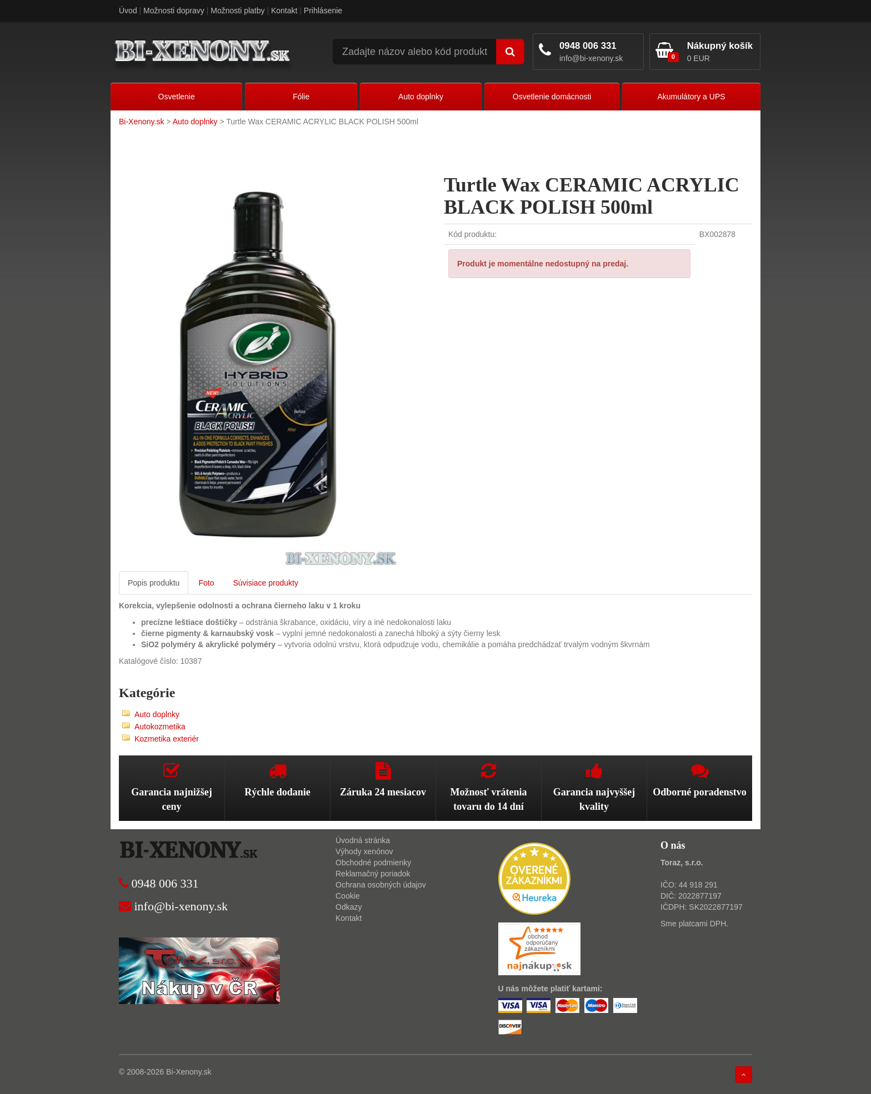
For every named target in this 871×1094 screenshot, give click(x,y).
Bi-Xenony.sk (141, 121)
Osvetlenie (176, 96)
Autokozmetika (160, 726)
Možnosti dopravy (173, 10)
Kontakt (284, 10)
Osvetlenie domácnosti (552, 96)
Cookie (348, 895)
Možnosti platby (237, 10)
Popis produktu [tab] (153, 582)
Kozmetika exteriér (166, 738)
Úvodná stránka (363, 840)
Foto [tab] (206, 582)
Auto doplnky (420, 96)
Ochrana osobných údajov (381, 884)
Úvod (128, 10)
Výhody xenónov (364, 851)
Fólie (301, 96)
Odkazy (349, 907)
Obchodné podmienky (373, 862)
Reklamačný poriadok (373, 873)
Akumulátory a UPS (691, 96)
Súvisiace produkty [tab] (265, 582)
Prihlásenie (323, 10)
